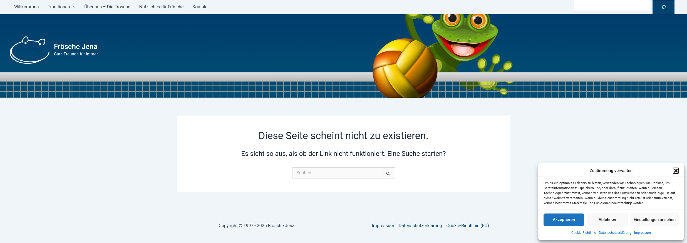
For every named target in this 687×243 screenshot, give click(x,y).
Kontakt (200, 6)
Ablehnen (607, 219)
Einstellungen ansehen (655, 219)
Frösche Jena (76, 46)
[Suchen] (663, 7)
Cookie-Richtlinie (583, 233)
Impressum (642, 233)
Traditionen (61, 7)
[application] (73, 7)
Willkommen (26, 6)
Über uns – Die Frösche (107, 6)
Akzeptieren (564, 219)
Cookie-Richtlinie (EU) (468, 225)
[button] (676, 170)
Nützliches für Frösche (161, 6)
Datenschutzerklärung (615, 233)
